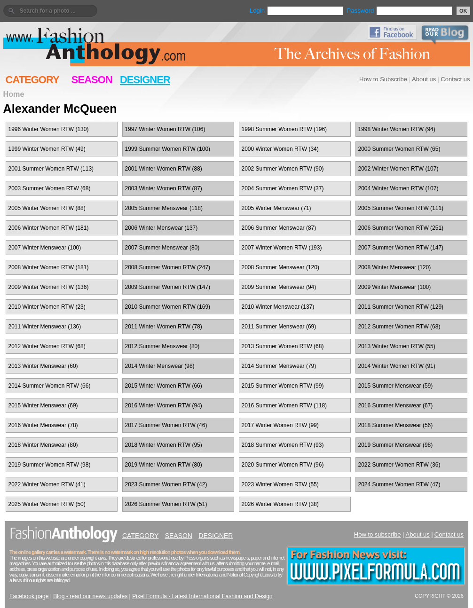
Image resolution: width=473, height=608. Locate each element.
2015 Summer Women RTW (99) (283, 385)
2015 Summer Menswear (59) (395, 385)
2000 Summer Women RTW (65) (399, 149)
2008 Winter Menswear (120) (394, 267)
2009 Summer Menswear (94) (279, 287)
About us (424, 79)
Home (13, 94)
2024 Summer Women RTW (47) (399, 484)
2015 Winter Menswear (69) (43, 405)
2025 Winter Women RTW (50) (47, 504)
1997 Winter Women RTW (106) (165, 129)
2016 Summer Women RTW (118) (284, 405)
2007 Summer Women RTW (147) (401, 247)
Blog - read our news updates (90, 596)
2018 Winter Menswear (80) (43, 445)
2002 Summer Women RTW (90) (283, 168)
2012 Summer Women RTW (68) (399, 326)
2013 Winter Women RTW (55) (396, 346)
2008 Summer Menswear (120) (280, 267)
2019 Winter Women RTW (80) (163, 464)
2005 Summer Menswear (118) (164, 208)
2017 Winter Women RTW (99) (280, 425)
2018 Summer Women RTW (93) (283, 445)
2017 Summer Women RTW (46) (166, 425)
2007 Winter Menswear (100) (44, 247)
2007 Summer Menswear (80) (162, 247)
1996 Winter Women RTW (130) (48, 129)
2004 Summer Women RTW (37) (283, 188)
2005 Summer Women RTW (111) (401, 208)
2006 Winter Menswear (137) (161, 228)
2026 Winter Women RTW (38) (280, 504)
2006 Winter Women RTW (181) (48, 228)
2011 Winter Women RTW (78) (163, 326)
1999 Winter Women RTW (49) (47, 149)
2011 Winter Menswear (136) (44, 326)
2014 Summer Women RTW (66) (49, 385)
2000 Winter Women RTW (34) (280, 149)
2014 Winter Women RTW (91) (396, 366)
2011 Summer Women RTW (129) (401, 307)
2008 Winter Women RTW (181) (48, 267)
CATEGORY (32, 80)
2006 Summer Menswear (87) (279, 228)
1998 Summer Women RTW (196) (284, 129)
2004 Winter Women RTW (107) (398, 188)
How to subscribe (377, 534)
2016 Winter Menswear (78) (43, 425)
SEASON (91, 80)
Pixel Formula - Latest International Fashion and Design (202, 596)
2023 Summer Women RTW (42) (166, 484)
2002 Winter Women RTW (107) (398, 168)
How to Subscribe (383, 79)
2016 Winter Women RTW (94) (163, 405)
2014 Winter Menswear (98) (160, 366)
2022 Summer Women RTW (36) (399, 464)
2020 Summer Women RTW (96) (283, 464)
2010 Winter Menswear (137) (278, 307)
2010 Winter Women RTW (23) (47, 307)
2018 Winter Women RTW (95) (163, 445)
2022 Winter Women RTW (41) (47, 484)
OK (463, 11)
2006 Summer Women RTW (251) (401, 228)
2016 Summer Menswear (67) (395, 405)
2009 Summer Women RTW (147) (168, 287)
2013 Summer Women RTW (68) (283, 346)
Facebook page (28, 596)
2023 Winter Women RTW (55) (280, 484)
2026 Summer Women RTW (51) (166, 504)
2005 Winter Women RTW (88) (47, 208)
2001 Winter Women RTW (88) (163, 168)
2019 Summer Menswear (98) (395, 445)
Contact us (455, 79)
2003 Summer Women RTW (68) (49, 188)
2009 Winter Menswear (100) (394, 287)
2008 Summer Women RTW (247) (168, 267)
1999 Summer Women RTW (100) (168, 149)
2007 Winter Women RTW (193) (282, 247)
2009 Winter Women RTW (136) (48, 287)
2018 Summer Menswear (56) (395, 425)
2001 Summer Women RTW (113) (51, 168)
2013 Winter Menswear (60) (43, 366)
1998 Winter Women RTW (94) (396, 129)
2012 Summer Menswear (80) (162, 346)
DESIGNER (145, 80)
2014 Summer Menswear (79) (279, 366)
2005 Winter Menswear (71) (276, 208)
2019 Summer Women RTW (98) (49, 464)
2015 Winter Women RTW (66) (163, 385)
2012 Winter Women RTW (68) (47, 346)
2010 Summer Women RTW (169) (168, 307)
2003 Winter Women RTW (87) (163, 188)
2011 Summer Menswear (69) (279, 326)
